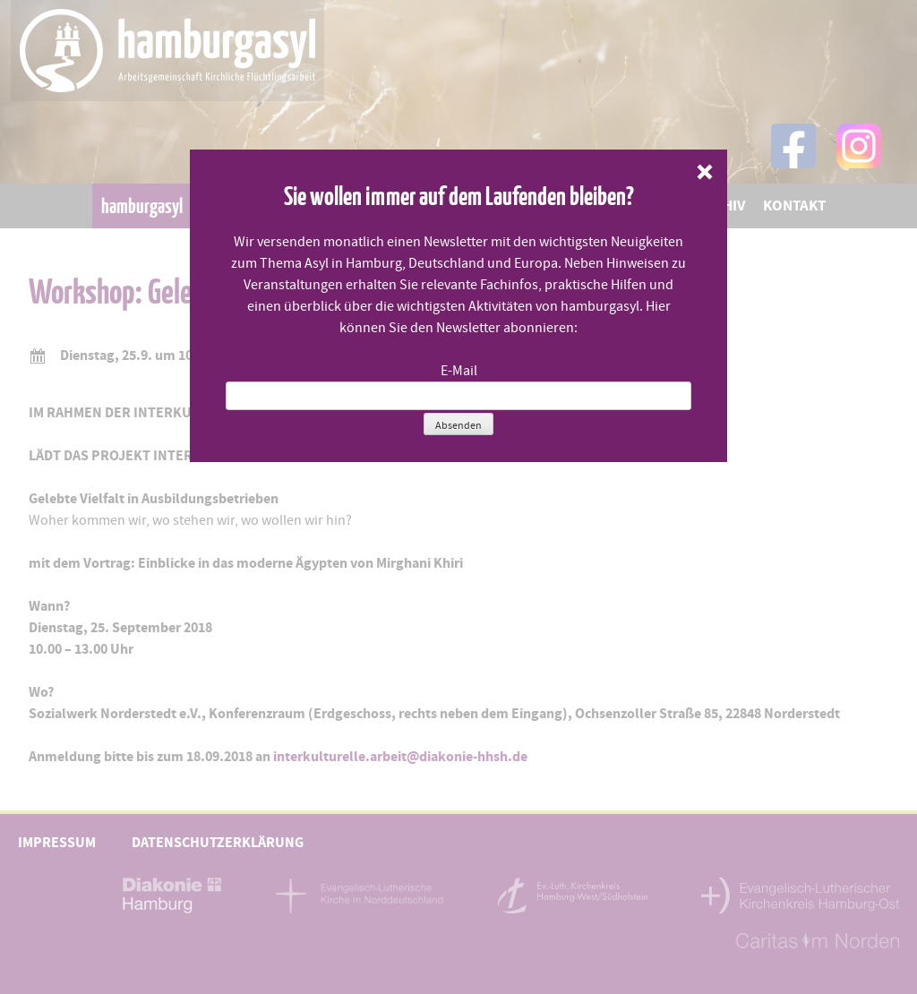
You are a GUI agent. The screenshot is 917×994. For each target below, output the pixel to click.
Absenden (458, 425)
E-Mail (459, 371)
